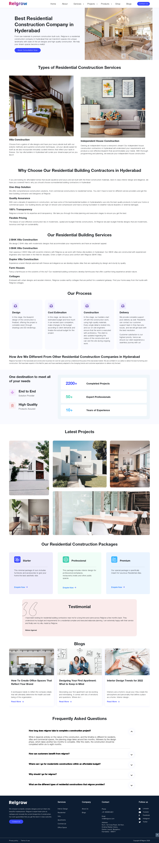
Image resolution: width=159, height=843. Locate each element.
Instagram (146, 818)
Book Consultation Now (28, 50)
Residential (62, 812)
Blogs (129, 4)
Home (53, 4)
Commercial (62, 823)
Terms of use (25, 840)
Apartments (62, 820)
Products (105, 4)
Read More (16, 701)
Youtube (146, 812)
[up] (157, 835)
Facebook (146, 815)
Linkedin (146, 808)
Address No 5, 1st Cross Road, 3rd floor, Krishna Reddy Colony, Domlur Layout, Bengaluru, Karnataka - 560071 (113, 826)
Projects (91, 4)
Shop (117, 4)
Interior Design (63, 809)
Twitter (145, 822)
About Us (85, 809)
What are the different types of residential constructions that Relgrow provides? (67, 784)
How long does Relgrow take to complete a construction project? (60, 730)
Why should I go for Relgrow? (43, 774)
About (65, 4)
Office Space (62, 827)
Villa (59, 816)
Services (77, 4)
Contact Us (143, 4)
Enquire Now (19, 587)
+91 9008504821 (108, 812)
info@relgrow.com (108, 818)
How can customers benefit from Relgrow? (49, 754)
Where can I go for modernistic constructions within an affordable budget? (64, 764)
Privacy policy (13, 840)
